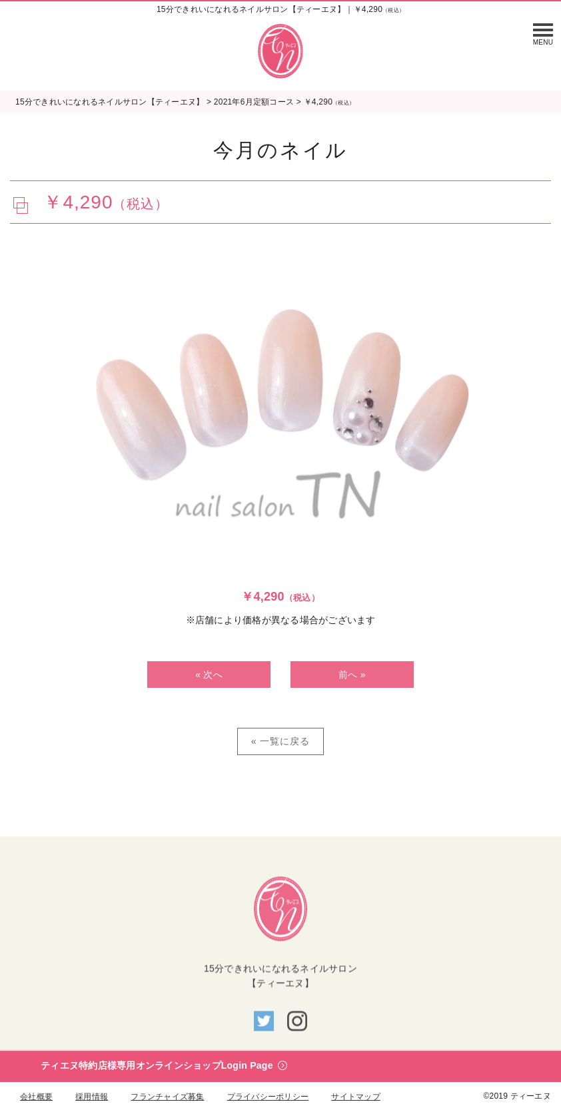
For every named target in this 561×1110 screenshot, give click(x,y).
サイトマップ (355, 1096)
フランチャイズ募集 (167, 1096)
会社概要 (36, 1096)
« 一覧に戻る (280, 741)
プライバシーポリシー (268, 1096)
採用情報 (91, 1096)
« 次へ (209, 674)
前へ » (352, 674)
